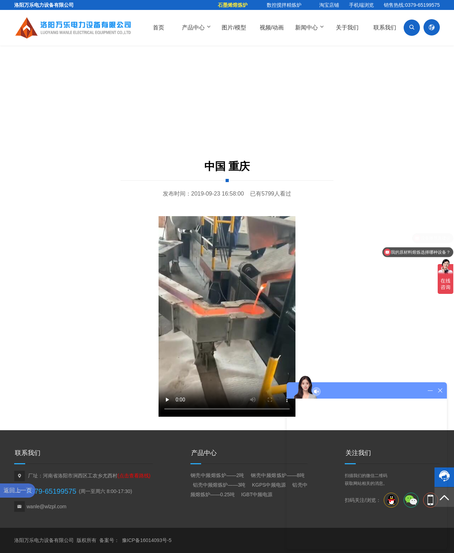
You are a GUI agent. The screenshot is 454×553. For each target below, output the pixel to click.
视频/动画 (272, 27)
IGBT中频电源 (257, 494)
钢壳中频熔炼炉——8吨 (278, 475)
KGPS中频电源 (269, 485)
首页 (158, 27)
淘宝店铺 (329, 5)
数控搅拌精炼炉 (284, 5)
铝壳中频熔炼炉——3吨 (220, 485)
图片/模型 (234, 27)
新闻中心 (309, 27)
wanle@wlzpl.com (46, 506)
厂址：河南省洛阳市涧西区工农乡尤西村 (89, 475)
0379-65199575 (51, 491)
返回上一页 (18, 490)
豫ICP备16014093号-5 (147, 540)
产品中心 (196, 27)
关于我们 (347, 27)
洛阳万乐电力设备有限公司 (44, 5)
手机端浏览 (361, 5)
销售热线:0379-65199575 (412, 5)
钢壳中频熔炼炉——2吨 (218, 475)
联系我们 (384, 27)
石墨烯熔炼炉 (233, 5)
